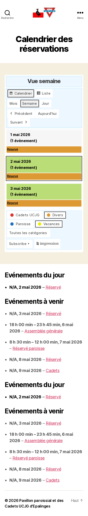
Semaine (29, 103)
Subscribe (19, 244)
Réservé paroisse (28, 348)
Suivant (19, 122)
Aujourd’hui (47, 113)
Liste (44, 94)
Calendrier (20, 94)
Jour (45, 103)
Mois (13, 103)
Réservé (53, 287)
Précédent (21, 114)
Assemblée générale (43, 330)
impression (47, 245)
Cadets (52, 370)
